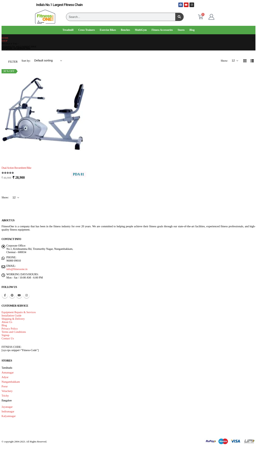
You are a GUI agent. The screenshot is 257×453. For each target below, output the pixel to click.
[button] (11, 60)
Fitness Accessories (162, 30)
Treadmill (68, 30)
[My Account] (211, 17)
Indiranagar (8, 411)
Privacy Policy (10, 328)
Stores (181, 30)
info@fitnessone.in (17, 269)
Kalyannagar (9, 416)
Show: (225, 60)
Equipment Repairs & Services (19, 312)
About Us (7, 322)
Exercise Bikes (108, 30)
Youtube (19, 295)
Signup (5, 335)
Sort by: (26, 60)
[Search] (179, 17)
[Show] (235, 60)
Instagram (26, 295)
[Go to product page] (44, 112)
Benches (125, 30)
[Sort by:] (48, 60)
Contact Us (8, 338)
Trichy (5, 395)
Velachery (7, 391)
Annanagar (8, 372)
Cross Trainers (86, 30)
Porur (5, 386)
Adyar (5, 377)
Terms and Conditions (14, 331)
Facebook (5, 295)
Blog (192, 30)
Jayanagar (7, 406)
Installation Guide (12, 315)
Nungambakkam (11, 381)
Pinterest (12, 295)
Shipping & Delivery (13, 318)
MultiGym (141, 30)
